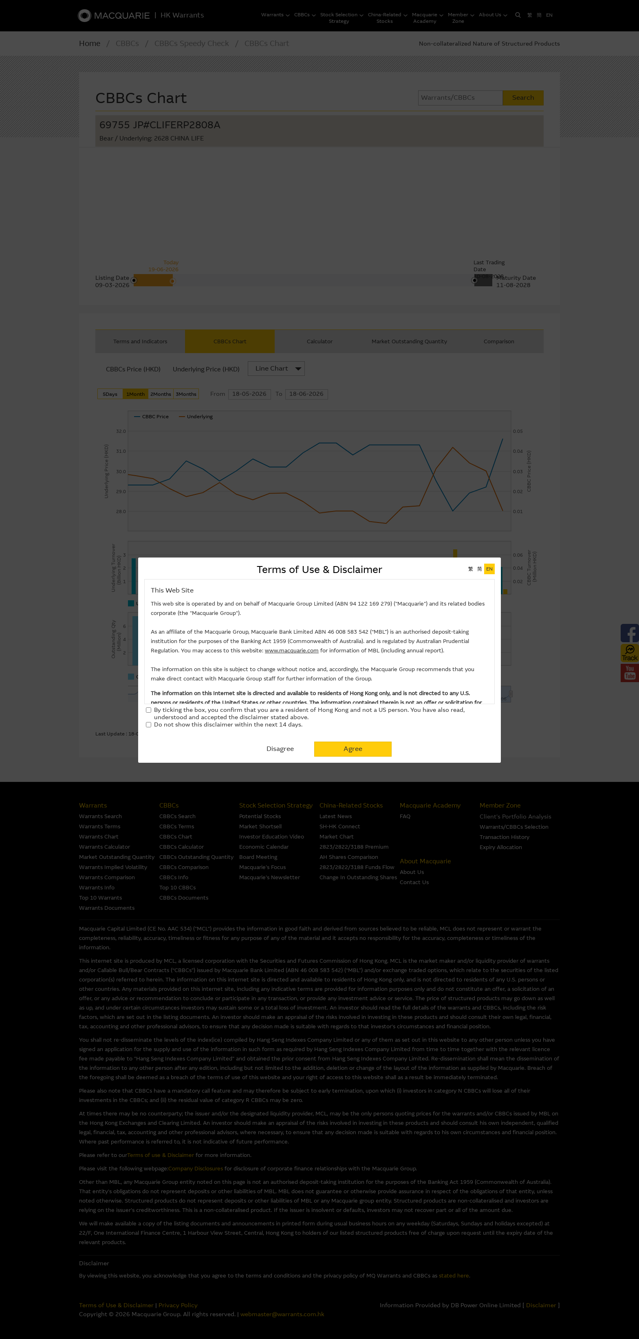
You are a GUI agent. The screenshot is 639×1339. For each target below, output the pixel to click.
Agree (353, 748)
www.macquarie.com (292, 650)
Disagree (280, 748)
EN (489, 569)
